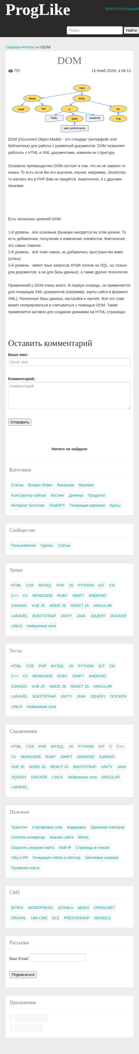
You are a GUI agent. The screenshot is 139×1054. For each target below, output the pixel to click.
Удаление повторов (107, 827)
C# (25, 595)
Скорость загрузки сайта (32, 847)
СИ (112, 585)
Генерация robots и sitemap (56, 857)
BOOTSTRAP (44, 616)
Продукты (96, 495)
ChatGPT (57, 505)
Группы (46, 545)
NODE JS (57, 605)
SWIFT (78, 595)
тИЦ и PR (19, 857)
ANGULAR (102, 605)
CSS (30, 585)
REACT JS (80, 605)
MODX (83, 908)
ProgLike (37, 9)
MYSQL (45, 585)
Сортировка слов (47, 827)
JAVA (81, 616)
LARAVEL (19, 616)
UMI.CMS (39, 918)
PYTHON (86, 585)
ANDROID (97, 595)
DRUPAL (18, 918)
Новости (30, 47)
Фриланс (86, 485)
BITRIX (17, 908)
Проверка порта (25, 868)
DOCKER (118, 616)
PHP (60, 585)
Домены (76, 495)
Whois (83, 837)
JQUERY (98, 616)
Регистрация (128, 9)
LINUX (16, 626)
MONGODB (42, 595)
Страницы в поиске (93, 847)
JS (71, 585)
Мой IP (65, 847)
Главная (12, 47)
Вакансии (65, 485)
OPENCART (104, 908)
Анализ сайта (62, 837)
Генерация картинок (87, 505)
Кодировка (76, 827)
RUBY (62, 595)
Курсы (115, 505)
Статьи (17, 485)
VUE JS (38, 605)
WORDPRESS (40, 908)
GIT (101, 585)
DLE (55, 918)
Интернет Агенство (28, 505)
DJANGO (19, 605)
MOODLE (102, 918)
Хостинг (57, 495)
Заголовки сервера (101, 857)
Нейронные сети (41, 626)
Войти (110, 9)
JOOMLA (65, 908)
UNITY (66, 616)
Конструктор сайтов (28, 495)
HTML (16, 585)
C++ (14, 595)
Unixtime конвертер (28, 837)
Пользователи (23, 545)
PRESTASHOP (77, 918)
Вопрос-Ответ (40, 485)
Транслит (19, 827)
